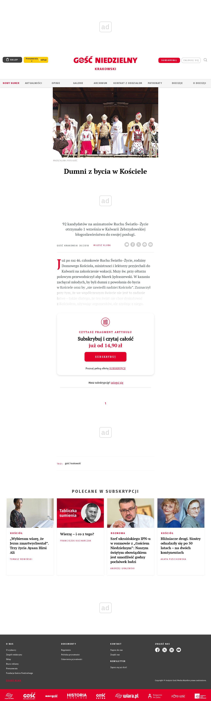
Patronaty (155, 83)
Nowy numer (11, 83)
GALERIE (78, 83)
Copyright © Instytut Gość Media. (169, 680)
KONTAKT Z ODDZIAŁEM (127, 83)
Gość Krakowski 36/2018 (73, 245)
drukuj (145, 243)
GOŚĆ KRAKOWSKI (73, 463)
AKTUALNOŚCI (33, 83)
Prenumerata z (32, 60)
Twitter (139, 243)
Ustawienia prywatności (71, 659)
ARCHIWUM (100, 83)
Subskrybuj (105, 357)
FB (133, 243)
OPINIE (56, 83)
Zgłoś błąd (13, 680)
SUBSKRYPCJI (117, 368)
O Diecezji (199, 83)
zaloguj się (191, 60)
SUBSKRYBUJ (169, 60)
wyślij (151, 243)
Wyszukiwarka (205, 60)
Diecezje (177, 83)
